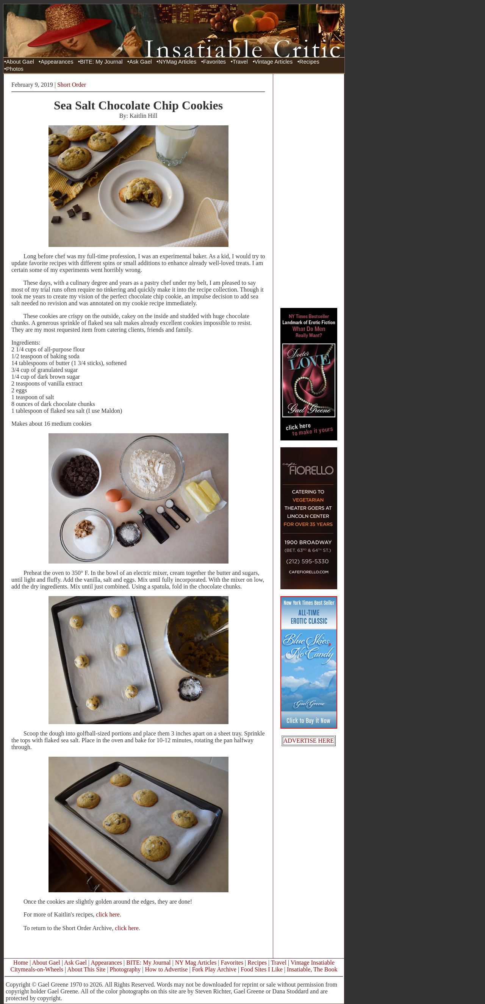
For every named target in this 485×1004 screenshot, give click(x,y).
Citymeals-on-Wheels (36, 969)
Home (20, 962)
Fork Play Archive (214, 969)
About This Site (86, 969)
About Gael (20, 62)
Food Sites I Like (262, 969)
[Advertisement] (309, 190)
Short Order (71, 84)
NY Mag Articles (196, 962)
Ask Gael (140, 62)
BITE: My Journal (101, 62)
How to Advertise (166, 969)
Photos (14, 69)
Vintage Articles (274, 62)
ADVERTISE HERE (308, 740)
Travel (240, 62)
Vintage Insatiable (313, 962)
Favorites (214, 62)
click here (108, 914)
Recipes (309, 62)
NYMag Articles (177, 62)
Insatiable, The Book (312, 969)
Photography (125, 969)
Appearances (57, 62)
